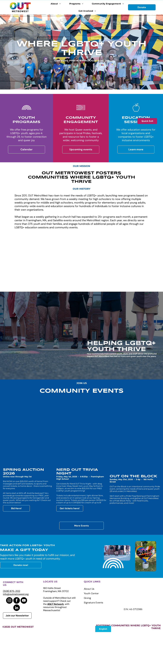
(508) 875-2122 (11, 616)
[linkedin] (16, 633)
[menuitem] (55, 3)
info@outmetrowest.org (16, 619)
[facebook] (16, 625)
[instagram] (9, 625)
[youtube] (24, 625)
